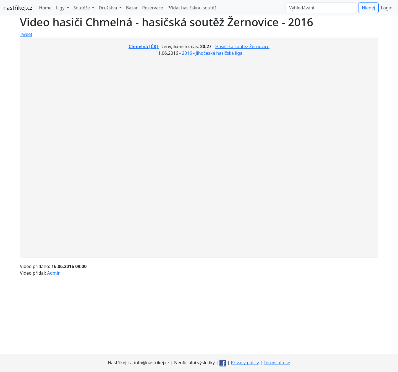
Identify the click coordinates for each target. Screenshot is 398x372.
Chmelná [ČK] (144, 46)
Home (45, 8)
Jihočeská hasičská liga (219, 53)
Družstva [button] (108, 8)
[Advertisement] (199, 315)
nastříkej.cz (17, 7)
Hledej (368, 8)
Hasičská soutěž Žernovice (242, 46)
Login (386, 8)
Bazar (132, 8)
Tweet (26, 34)
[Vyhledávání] (321, 7)
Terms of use (277, 363)
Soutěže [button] (82, 8)
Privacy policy (245, 363)
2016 (187, 53)
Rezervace (152, 8)
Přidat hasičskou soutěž (191, 8)
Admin (54, 273)
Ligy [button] (61, 8)
